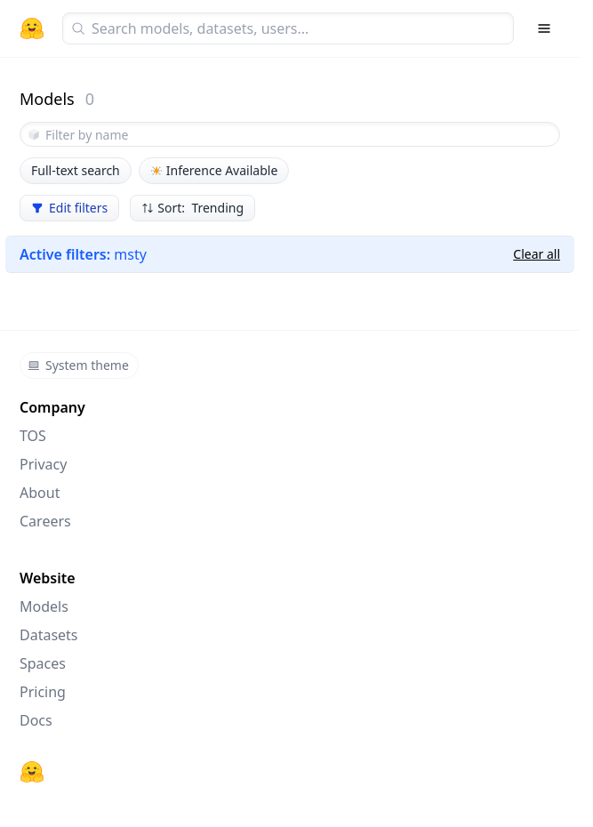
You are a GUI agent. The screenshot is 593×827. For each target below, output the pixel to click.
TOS (33, 436)
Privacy (43, 464)
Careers (45, 521)
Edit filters (69, 207)
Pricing (43, 692)
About (40, 492)
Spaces (43, 663)
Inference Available (214, 170)
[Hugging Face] (32, 771)
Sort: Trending (192, 207)
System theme (78, 365)
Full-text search (75, 170)
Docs (36, 720)
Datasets (49, 635)
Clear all (536, 253)
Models (44, 606)
